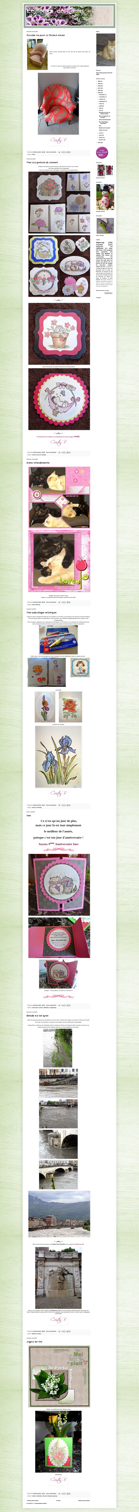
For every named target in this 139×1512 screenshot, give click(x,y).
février (101, 137)
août (100, 103)
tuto (104, 263)
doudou (98, 262)
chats (33, 604)
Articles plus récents (32, 1500)
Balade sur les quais (37, 1015)
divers (33, 154)
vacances (104, 252)
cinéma (108, 276)
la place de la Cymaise (58, 1244)
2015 (99, 92)
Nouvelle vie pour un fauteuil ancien (46, 35)
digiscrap (37, 604)
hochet (109, 281)
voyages (110, 263)
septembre (102, 101)
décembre (102, 94)
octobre (101, 99)
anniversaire (35, 1007)
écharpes (104, 286)
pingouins (108, 283)
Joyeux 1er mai (34, 1341)
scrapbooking (52, 1007)
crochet (99, 245)
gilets (109, 270)
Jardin (98, 253)
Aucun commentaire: (51, 152)
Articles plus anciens (84, 1500)
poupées (109, 250)
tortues (99, 286)
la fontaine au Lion (55, 1310)
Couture (108, 258)
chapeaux (98, 281)
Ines (29, 815)
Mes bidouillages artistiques (41, 612)
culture (98, 260)
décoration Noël (100, 270)
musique (104, 278)
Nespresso (98, 271)
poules (97, 284)
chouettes (100, 276)
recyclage (105, 274)
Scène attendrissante (38, 462)
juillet (101, 106)
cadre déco (106, 260)
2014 (99, 142)
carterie (34, 454)
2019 (99, 83)
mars (100, 135)
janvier (101, 139)
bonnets (106, 271)
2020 (99, 81)
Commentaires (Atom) (40, 1503)
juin (100, 108)
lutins (97, 283)
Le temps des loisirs (55, 10)
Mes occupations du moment (42, 162)
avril (100, 133)
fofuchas (104, 281)
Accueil (58, 1500)
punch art (98, 274)
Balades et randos (36, 1333)
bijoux (104, 268)
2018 (99, 86)
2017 (99, 88)
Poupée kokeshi (107, 279)
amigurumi (99, 246)
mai (100, 110)
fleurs (101, 250)
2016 (99, 90)
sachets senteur (104, 284)
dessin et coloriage (41, 454)
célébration (46, 1007)
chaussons (108, 273)
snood (110, 274)
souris (111, 284)
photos (106, 262)
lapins (97, 278)
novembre (102, 97)
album (104, 266)
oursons (102, 283)
